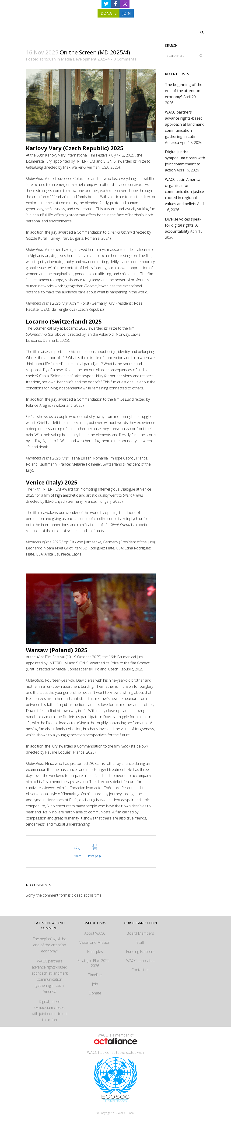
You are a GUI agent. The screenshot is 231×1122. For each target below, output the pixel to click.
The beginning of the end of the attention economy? (183, 90)
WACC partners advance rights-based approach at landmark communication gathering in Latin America (49, 976)
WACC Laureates (140, 960)
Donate (95, 993)
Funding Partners (140, 951)
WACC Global (126, 1113)
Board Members (140, 933)
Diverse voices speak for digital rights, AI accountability (183, 225)
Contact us (140, 969)
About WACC (94, 933)
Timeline (95, 974)
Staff (140, 942)
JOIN (126, 13)
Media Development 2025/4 (85, 59)
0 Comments (125, 59)
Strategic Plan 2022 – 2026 (94, 963)
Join (95, 984)
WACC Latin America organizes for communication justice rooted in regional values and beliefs (184, 191)
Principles (95, 951)
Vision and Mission (94, 942)
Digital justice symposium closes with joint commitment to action (50, 1010)
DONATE (108, 13)
